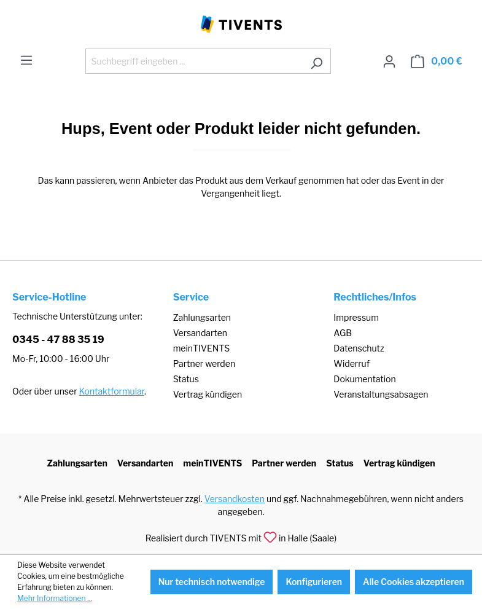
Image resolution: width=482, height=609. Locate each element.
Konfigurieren (314, 581)
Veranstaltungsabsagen (380, 394)
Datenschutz (358, 348)
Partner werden (204, 363)
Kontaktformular (111, 391)
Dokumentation (364, 379)
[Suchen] (316, 61)
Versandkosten (234, 498)
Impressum (356, 317)
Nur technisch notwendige (211, 581)
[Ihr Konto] (389, 61)
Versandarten (200, 333)
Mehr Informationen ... (54, 598)
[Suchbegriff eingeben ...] (194, 61)
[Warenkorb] (436, 61)
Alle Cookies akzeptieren (413, 581)
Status (186, 379)
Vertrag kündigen (207, 394)
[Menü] (26, 60)
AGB (342, 333)
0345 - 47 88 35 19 (58, 339)
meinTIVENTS (201, 348)
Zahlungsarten (202, 317)
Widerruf (351, 363)
